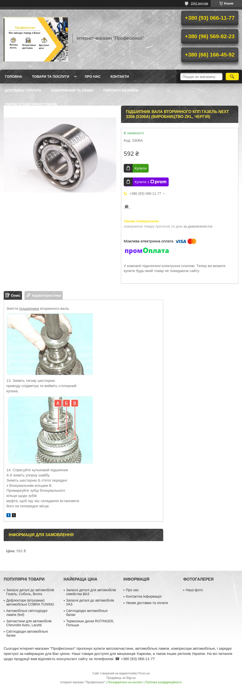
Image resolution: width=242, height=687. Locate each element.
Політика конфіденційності (163, 682)
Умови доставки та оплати (147, 603)
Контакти (119, 77)
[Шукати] (232, 76)
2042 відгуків (199, 3)
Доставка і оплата (23, 90)
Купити (140, 168)
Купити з (150, 182)
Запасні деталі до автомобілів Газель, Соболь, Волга (30, 592)
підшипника (29, 308)
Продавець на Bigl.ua (121, 678)
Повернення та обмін (72, 90)
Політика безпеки (120, 90)
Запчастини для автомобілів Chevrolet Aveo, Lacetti (29, 623)
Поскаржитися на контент (125, 682)
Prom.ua (144, 673)
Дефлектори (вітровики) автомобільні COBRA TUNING (30, 602)
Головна (13, 77)
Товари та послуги (50, 77)
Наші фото (194, 590)
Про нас (93, 77)
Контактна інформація (143, 596)
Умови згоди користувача (31, 104)
